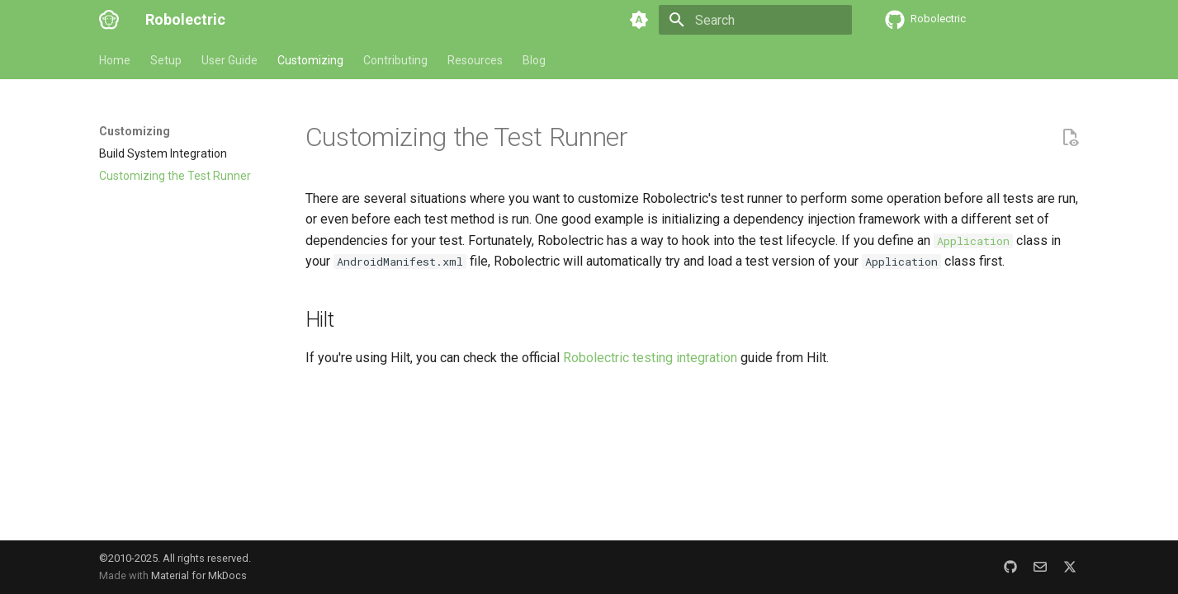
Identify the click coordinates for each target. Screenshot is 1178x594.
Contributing (395, 60)
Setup (166, 60)
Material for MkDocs (199, 575)
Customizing (310, 60)
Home (114, 60)
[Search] (755, 20)
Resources (475, 60)
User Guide (229, 60)
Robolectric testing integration (650, 357)
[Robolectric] (108, 19)
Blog (534, 60)
